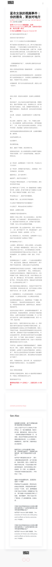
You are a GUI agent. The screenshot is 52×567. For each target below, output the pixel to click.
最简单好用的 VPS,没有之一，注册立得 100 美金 (26, 383)
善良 (11, 22)
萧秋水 (13, 20)
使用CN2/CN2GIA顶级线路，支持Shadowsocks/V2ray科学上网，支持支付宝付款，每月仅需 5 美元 (26, 26)
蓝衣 (35, 20)
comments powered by (18, 406)
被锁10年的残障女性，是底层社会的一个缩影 (25, 480)
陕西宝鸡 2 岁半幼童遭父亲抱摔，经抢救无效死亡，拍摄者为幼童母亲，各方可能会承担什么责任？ (26, 452)
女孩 (32, 20)
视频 (37, 20)
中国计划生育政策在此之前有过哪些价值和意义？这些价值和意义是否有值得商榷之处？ (26, 508)
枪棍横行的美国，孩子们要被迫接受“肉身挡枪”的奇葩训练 (26, 424)
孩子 (40, 20)
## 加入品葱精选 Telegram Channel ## (23, 31)
